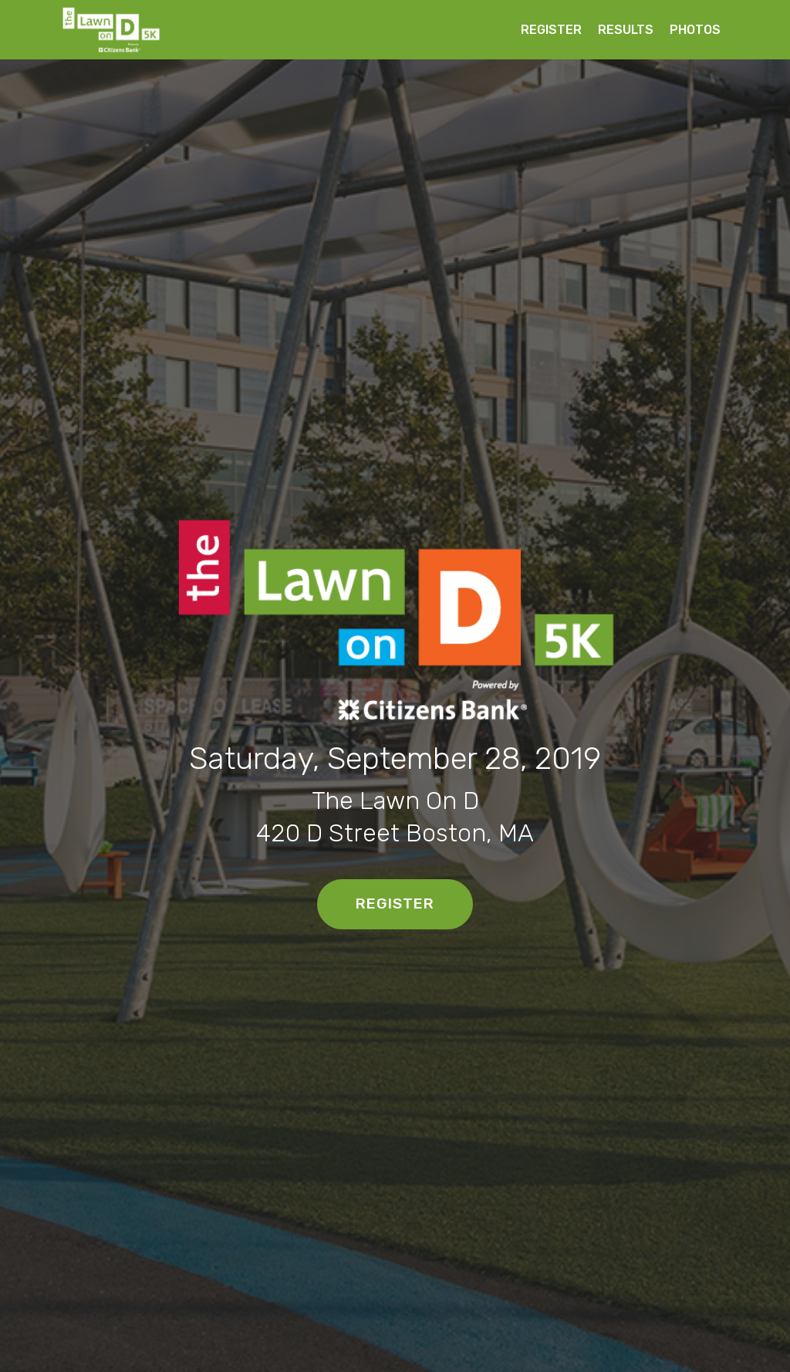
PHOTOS (695, 29)
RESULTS (625, 29)
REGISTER (551, 29)
